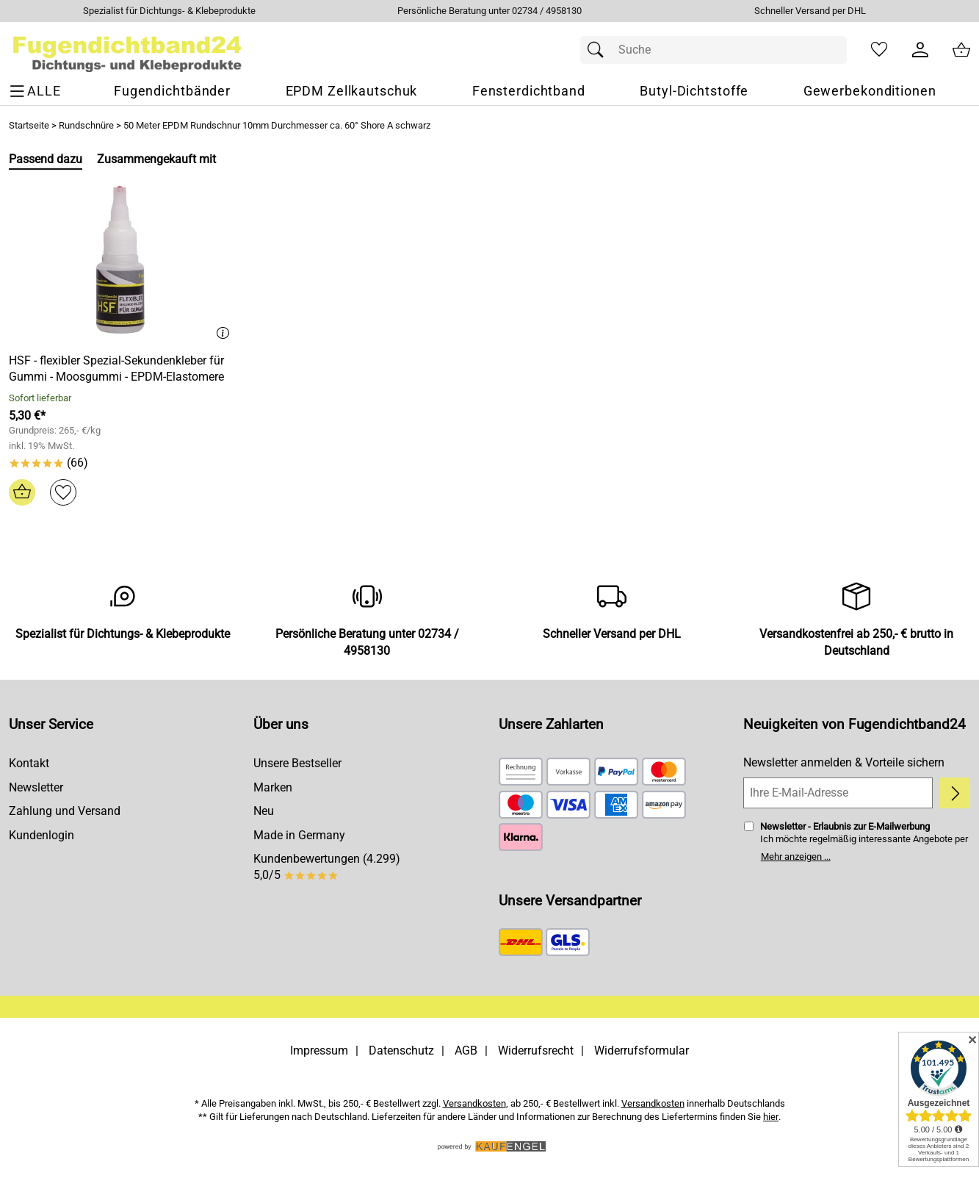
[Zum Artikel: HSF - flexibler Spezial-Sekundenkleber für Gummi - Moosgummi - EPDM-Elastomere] (122, 261)
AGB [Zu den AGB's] (466, 1050)
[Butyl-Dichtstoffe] (694, 91)
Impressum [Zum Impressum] (319, 1050)
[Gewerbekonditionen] (869, 91)
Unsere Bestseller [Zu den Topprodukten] (297, 763)
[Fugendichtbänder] (172, 91)
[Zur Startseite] (127, 50)
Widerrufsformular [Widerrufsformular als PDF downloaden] (641, 1050)
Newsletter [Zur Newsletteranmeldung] (36, 787)
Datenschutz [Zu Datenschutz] (401, 1050)
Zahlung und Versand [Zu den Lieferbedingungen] (64, 811)
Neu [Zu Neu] (263, 811)
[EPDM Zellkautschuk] (352, 91)
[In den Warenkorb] (22, 492)
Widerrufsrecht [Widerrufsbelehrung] (536, 1050)
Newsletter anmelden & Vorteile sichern (843, 762)
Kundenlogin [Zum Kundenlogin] (41, 835)
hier (770, 1116)
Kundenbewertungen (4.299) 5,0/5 (326, 867)
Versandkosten (474, 1103)
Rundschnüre (86, 125)
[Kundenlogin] (920, 50)
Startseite (29, 125)
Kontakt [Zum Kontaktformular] (29, 763)
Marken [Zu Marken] (272, 787)
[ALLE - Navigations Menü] (37, 91)
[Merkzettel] (879, 50)
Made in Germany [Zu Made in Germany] (299, 835)
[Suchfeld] (713, 50)
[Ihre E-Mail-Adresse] (838, 792)
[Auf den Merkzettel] (63, 492)
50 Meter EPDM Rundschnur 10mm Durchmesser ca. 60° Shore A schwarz (276, 125)
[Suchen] (599, 50)
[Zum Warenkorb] (961, 50)
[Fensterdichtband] (528, 91)
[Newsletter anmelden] (955, 792)
